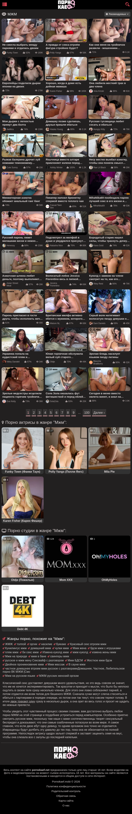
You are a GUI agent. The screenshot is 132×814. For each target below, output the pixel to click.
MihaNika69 (97, 205)
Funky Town (10, 52)
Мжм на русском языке (20, 675)
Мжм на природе (16, 656)
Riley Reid (96, 283)
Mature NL (53, 323)
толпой (21, 644)
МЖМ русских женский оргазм (59, 675)
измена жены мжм (104, 652)
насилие (46, 644)
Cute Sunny (10, 167)
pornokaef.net (40, 769)
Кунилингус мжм (16, 648)
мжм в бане (38, 656)
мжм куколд (80, 652)
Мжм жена (79, 648)
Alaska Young (54, 129)
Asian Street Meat (10, 284)
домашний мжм (40, 648)
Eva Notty (9, 401)
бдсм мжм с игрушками (105, 648)
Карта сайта (66, 800)
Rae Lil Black (97, 167)
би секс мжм (30, 652)
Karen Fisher (54, 91)
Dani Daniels (97, 323)
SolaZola (52, 401)
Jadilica (8, 129)
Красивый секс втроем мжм (88, 644)
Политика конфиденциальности (66, 786)
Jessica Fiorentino (52, 284)
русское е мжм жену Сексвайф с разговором (34, 660)
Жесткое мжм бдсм (99, 660)
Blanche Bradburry (96, 362)
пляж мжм (11, 652)
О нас (66, 805)
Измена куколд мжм (56, 652)
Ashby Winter (54, 167)
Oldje (50, 361)
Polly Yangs (53, 52)
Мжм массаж (56, 664)
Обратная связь (66, 795)
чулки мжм (62, 648)
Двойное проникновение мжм (24, 664)
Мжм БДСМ (75, 660)
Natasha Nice (54, 245)
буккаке (61, 644)
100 (86, 412)
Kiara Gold (96, 245)
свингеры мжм (59, 656)
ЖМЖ (9, 644)
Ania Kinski (96, 91)
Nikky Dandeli (10, 361)
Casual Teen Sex (54, 206)
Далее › (99, 412)
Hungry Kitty (97, 129)
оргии (33, 644)
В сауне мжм (77, 664)
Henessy (8, 245)
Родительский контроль (66, 791)
